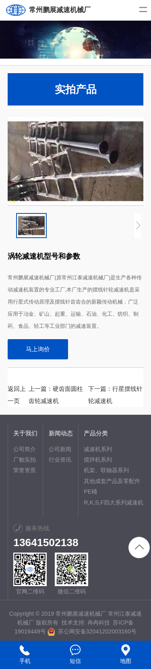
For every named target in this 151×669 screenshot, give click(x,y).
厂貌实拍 (24, 459)
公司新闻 (60, 449)
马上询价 (38, 349)
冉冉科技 (98, 622)
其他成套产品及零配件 (112, 481)
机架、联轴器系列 (106, 470)
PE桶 (90, 491)
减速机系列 (98, 449)
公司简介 (24, 449)
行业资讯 (60, 459)
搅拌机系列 (98, 459)
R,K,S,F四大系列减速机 (113, 502)
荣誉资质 (24, 470)
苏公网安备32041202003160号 (92, 631)
